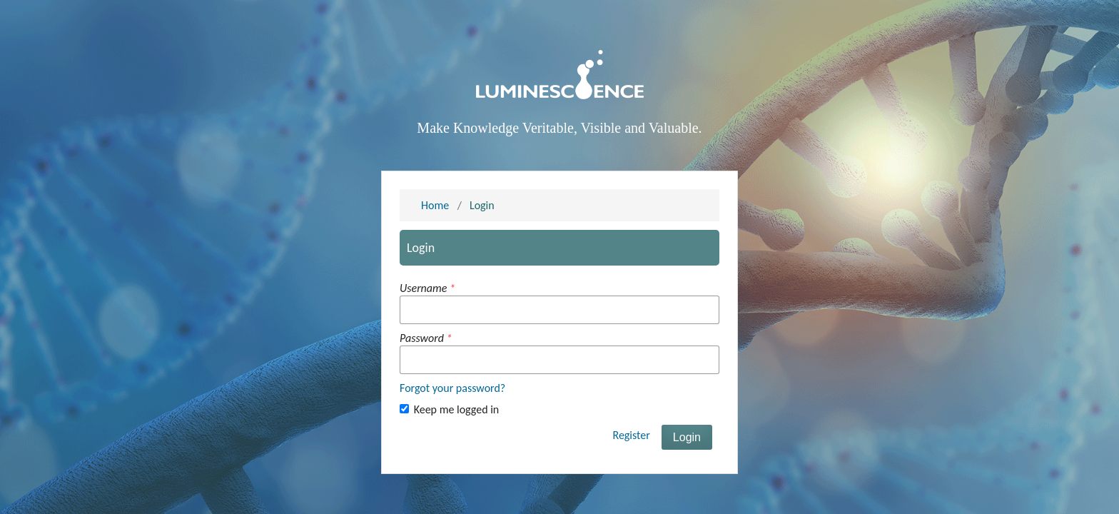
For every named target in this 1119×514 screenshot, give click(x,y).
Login (687, 437)
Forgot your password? (452, 388)
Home (435, 205)
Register (630, 435)
